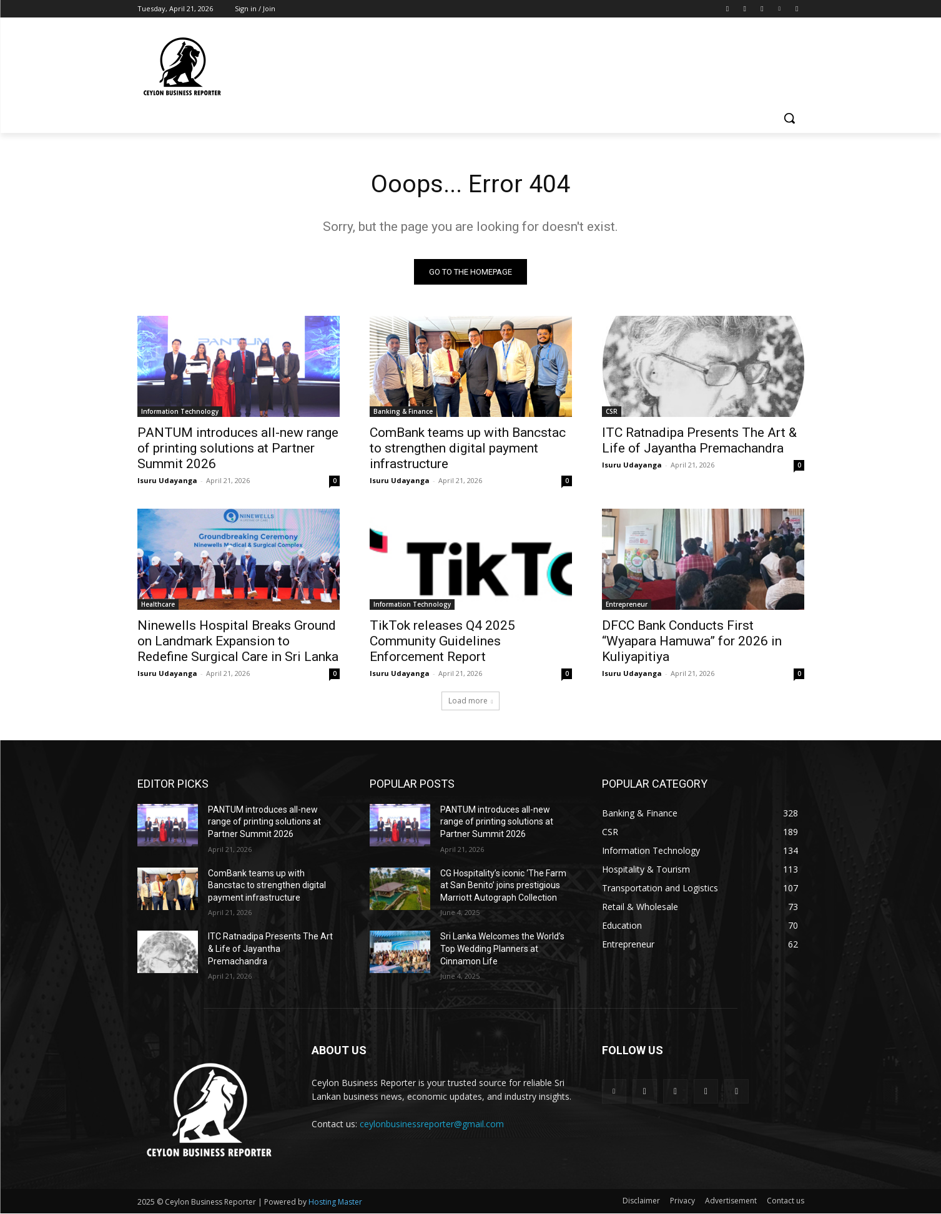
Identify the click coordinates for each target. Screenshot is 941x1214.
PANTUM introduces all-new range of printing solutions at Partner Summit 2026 (237, 449)
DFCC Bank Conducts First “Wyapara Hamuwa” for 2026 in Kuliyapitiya (692, 642)
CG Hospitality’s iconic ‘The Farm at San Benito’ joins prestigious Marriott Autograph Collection (503, 886)
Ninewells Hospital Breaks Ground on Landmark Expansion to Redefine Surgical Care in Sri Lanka (237, 642)
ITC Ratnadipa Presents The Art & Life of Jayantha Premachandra (699, 441)
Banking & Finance (403, 412)
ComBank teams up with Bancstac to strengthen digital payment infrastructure (468, 449)
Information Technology (180, 412)
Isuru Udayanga (167, 481)
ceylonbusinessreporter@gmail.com (432, 1124)
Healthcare (158, 604)
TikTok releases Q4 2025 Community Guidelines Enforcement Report (442, 642)
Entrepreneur (627, 604)
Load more (470, 701)
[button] (789, 118)
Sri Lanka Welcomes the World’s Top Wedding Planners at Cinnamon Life (502, 950)
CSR (612, 412)
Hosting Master (335, 1202)
